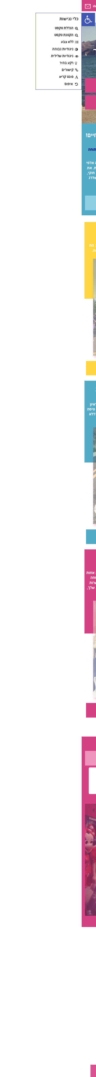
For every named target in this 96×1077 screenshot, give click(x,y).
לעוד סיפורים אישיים (48, 758)
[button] (6, 19)
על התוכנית (48, 102)
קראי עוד (48, 367)
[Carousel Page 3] (52, 939)
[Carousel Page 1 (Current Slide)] (36, 939)
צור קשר (48, 85)
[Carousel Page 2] (44, 939)
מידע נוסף (48, 202)
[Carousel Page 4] (59, 939)
